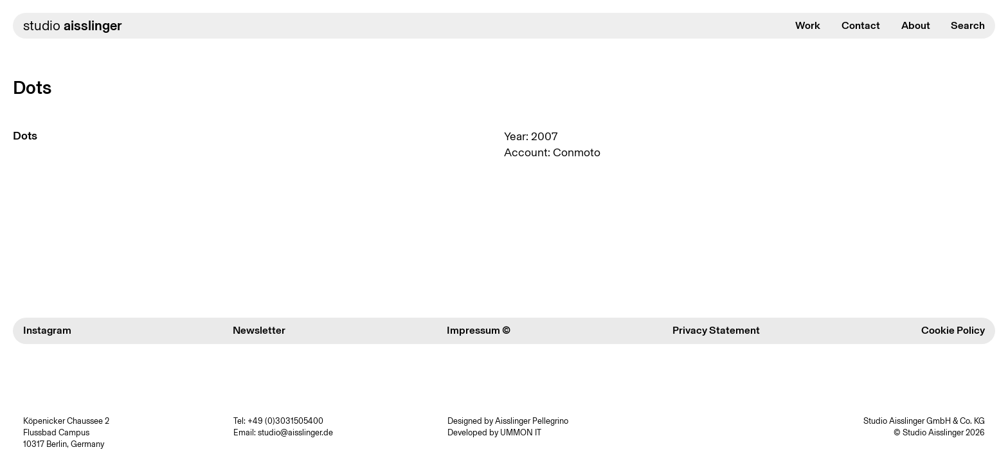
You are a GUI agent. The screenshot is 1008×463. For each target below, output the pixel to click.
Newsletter (259, 330)
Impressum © (478, 330)
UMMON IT (520, 432)
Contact (861, 25)
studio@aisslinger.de (295, 432)
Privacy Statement (716, 330)
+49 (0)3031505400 (285, 421)
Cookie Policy (953, 330)
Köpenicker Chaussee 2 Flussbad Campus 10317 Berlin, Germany (66, 432)
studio (72, 25)
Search (968, 25)
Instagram (47, 330)
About (915, 25)
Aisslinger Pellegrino (531, 421)
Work (807, 25)
